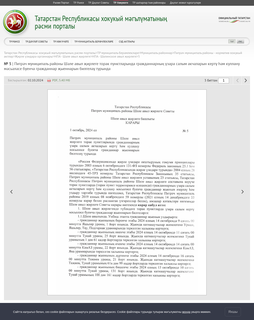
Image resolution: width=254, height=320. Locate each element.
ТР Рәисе (14, 41)
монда (186, 311)
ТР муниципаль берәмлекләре (93, 41)
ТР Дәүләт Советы (36, 41)
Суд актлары (127, 41)
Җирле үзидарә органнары (34, 56)
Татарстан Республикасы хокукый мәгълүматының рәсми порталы (101, 22)
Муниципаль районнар (156, 53)
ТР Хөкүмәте (61, 41)
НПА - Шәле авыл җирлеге (72, 56)
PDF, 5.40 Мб (61, 80)
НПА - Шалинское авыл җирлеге (114, 56)
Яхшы (233, 312)
